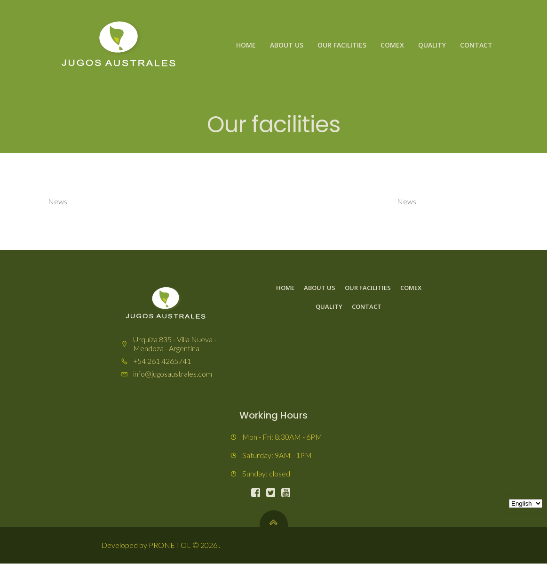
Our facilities (341, 44)
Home (246, 44)
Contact (476, 44)
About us (286, 44)
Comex (392, 44)
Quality (432, 44)
